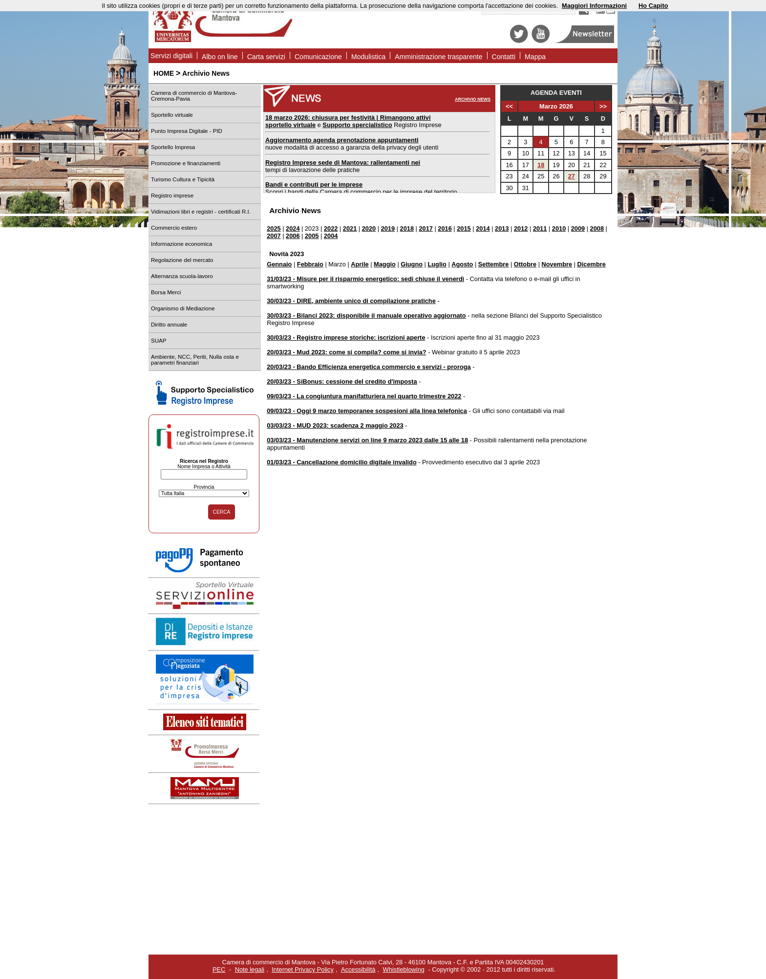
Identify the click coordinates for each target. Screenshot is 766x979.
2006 (292, 235)
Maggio (385, 264)
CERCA (222, 512)
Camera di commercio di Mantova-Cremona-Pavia (194, 96)
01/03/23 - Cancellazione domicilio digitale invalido (342, 462)
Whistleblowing (404, 969)
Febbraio (310, 264)
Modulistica (368, 57)
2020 (369, 228)
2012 (521, 228)
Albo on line (220, 57)
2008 (597, 228)
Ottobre (525, 264)
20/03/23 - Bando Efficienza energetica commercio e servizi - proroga (368, 366)
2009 (578, 228)
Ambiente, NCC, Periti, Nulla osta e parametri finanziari (195, 360)
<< (509, 106)
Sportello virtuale (172, 115)
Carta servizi (266, 57)
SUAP (158, 341)
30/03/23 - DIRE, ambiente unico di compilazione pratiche (351, 301)
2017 (425, 228)
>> (603, 106)
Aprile (359, 264)
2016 (444, 228)
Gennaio (279, 264)
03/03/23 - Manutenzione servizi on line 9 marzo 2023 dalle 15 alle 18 (367, 440)
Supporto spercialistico (357, 125)
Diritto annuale (169, 324)
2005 (312, 235)
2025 (273, 228)
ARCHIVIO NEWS (472, 99)
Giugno (412, 264)
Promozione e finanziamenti (185, 163)
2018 (407, 228)
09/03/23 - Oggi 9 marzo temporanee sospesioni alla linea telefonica (367, 410)
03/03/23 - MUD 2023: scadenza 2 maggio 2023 (335, 425)
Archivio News (206, 73)
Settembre (493, 264)
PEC (219, 969)
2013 (502, 228)
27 (571, 176)
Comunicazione (318, 57)
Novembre (557, 264)
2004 (331, 235)
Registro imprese (172, 195)
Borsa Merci (166, 292)
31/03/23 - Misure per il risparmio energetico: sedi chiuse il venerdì (365, 279)
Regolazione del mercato (182, 260)
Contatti (504, 57)
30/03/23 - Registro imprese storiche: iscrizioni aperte (346, 337)
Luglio (436, 264)
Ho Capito (653, 5)
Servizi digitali (171, 56)
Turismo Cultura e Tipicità (182, 179)
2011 (540, 228)
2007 (273, 235)
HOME (163, 73)
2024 (292, 228)
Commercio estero (174, 228)
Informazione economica (181, 244)
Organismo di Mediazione (183, 308)
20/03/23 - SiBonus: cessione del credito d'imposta (342, 381)
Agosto (462, 264)
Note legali (249, 969)
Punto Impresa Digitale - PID (186, 131)
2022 (331, 228)
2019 (388, 228)
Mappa (535, 57)
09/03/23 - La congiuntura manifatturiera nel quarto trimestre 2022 (364, 396)
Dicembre (591, 264)
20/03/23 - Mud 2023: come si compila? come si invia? (346, 352)
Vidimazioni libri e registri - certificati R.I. (201, 212)
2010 (559, 228)
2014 (482, 228)
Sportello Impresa (173, 147)
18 (540, 165)
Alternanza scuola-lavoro (182, 276)
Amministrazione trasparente (438, 57)
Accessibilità (358, 969)
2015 (463, 228)
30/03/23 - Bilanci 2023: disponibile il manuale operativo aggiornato (366, 315)
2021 (350, 228)
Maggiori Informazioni (594, 5)
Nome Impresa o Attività (204, 466)
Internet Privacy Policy (303, 969)
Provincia (203, 487)
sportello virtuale (290, 125)
